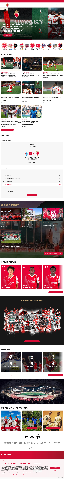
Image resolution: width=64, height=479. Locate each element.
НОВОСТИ (14, 5)
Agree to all (55, 467)
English (3, 460)
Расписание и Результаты (30, 5)
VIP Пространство (22, 1)
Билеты (9, 1)
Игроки (19, 5)
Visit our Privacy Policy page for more (19, 474)
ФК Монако (3, 1)
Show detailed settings (5, 474)
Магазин (14, 1)
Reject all (55, 470)
